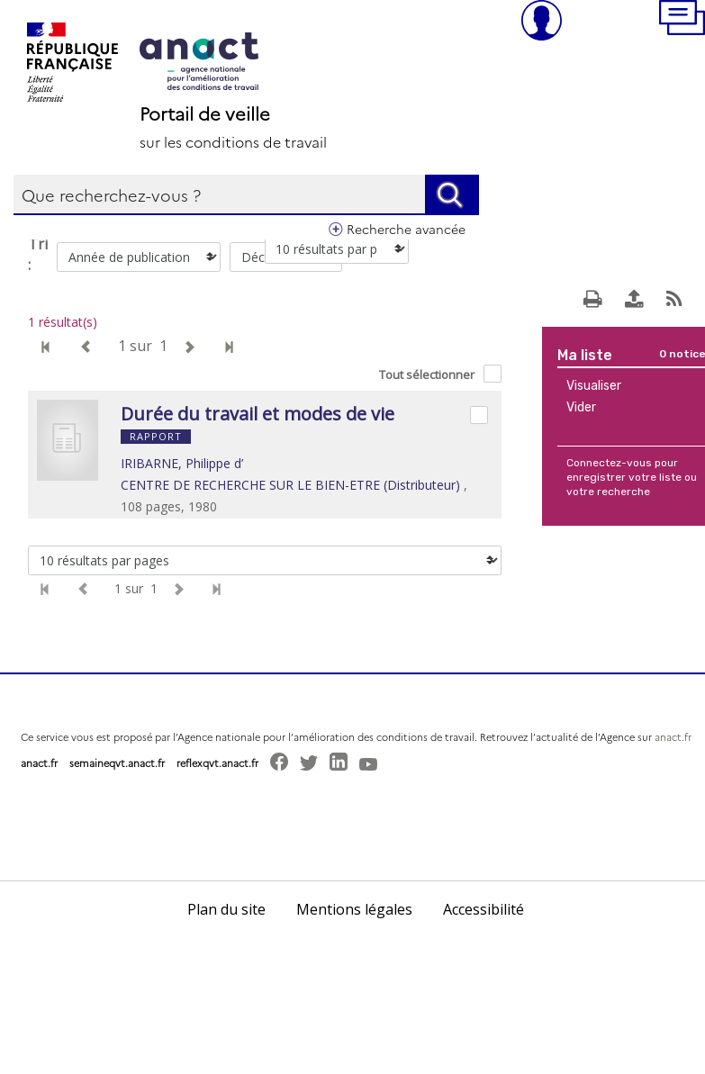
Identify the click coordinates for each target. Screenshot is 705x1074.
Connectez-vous (609, 462)
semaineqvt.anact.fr (117, 763)
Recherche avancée (406, 229)
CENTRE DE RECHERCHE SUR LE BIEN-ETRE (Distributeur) (290, 484)
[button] (682, 20)
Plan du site (226, 909)
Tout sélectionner (427, 374)
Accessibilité (483, 909)
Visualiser (593, 385)
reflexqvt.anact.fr (217, 763)
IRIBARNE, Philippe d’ (182, 463)
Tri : (38, 254)
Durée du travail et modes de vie (257, 414)
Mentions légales (354, 909)
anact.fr (673, 737)
